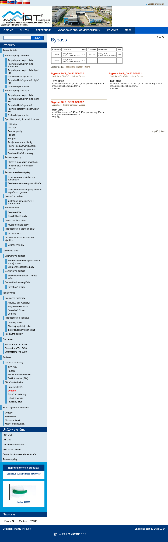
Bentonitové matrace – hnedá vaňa (22, 277)
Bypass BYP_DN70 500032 (67, 102)
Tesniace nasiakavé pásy (17, 172)
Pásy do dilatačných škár (20, 76)
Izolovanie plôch (11, 250)
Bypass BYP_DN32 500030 (67, 73)
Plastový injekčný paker (19, 326)
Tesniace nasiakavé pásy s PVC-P (24, 184)
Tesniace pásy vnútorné (17, 55)
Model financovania (14, 423)
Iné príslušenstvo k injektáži (22, 330)
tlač (162, 131)
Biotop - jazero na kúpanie (16, 407)
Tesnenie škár (10, 50)
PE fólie (12, 371)
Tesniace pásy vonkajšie (17, 90)
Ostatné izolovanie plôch (17, 282)
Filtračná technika (19, 25)
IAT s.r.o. (26, 528)
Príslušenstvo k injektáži (17, 317)
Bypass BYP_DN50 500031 (125, 73)
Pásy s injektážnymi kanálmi (22, 146)
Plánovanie (10, 416)
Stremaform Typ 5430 (16, 348)
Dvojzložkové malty (17, 216)
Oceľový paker (15, 322)
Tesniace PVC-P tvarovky (20, 153)
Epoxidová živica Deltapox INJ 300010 (23, 474)
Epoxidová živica (16, 310)
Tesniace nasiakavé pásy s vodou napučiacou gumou (24, 191)
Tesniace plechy (13, 157)
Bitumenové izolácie (15, 256)
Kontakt (112, 30)
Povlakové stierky (16, 287)
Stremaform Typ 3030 (16, 344)
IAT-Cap (12, 127)
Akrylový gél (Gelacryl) (19, 302)
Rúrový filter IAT (16, 387)
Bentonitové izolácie (15, 271)
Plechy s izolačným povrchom (23, 162)
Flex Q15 (12, 124)
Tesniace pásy (10, 459)
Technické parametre (18, 86)
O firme (8, 30)
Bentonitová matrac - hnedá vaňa (19, 454)
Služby (24, 30)
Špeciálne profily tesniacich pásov (22, 119)
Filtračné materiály (17, 394)
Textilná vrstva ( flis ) (18, 378)
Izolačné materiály (14, 362)
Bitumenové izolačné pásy (21, 267)
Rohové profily (15, 131)
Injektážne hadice (14, 196)
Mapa (128, 30)
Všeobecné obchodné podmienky (79, 30)
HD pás (11, 135)
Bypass (12, 390)
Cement (12, 313)
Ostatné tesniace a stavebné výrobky (19, 238)
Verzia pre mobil (156, 4)
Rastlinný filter (15, 401)
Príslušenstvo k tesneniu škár (19, 228)
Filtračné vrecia (15, 398)
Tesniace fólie (12, 207)
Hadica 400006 (23, 502)
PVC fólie (12, 367)
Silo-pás (12, 138)
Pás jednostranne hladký (20, 142)
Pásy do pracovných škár (20, 60)
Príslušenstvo (14, 233)
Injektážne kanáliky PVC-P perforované (21, 202)
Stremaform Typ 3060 (16, 352)
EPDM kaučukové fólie (19, 374)
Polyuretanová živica (18, 306)
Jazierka (5, 25)
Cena (87, 67)
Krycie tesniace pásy (15, 220)
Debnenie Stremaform (14, 444)
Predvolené (70, 67)
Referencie (43, 30)
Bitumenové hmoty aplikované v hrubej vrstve (24, 262)
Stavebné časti (12, 420)
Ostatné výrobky (16, 245)
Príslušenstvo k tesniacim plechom (20, 167)
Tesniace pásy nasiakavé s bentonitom (21, 178)
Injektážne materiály (15, 298)
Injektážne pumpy (14, 334)
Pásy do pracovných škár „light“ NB (23, 71)
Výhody (8, 412)
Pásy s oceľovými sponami (21, 149)
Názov (80, 67)
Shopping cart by (150, 528)
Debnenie (8, 339)
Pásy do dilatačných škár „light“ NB (23, 81)
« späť (155, 131)
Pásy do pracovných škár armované (20, 65)
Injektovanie (9, 292)
